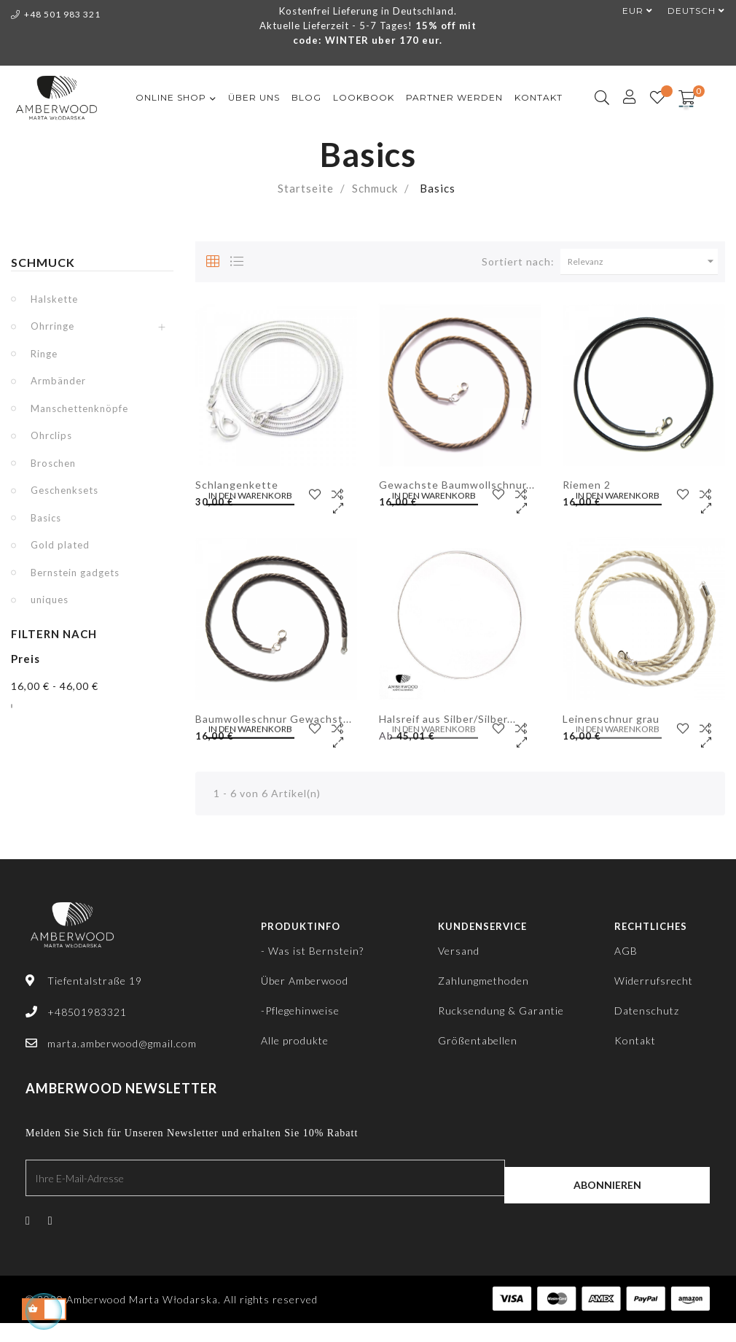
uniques (49, 599)
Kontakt (635, 1040)
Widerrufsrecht (653, 980)
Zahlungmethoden (483, 980)
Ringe (44, 354)
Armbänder (58, 381)
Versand (458, 951)
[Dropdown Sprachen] (689, 11)
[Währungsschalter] (630, 11)
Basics (46, 518)
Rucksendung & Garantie (501, 1010)
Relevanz (643, 261)
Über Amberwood (304, 980)
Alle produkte (295, 1040)
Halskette (54, 299)
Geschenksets (64, 490)
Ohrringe (52, 326)
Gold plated (60, 545)
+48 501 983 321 (56, 14)
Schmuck (43, 262)
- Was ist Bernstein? (312, 951)
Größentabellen (477, 1040)
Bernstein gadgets (75, 572)
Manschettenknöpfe (79, 408)
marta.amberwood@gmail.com (122, 1043)
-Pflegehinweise (300, 1010)
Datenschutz (646, 1010)
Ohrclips (51, 435)
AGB (626, 951)
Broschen (53, 463)
